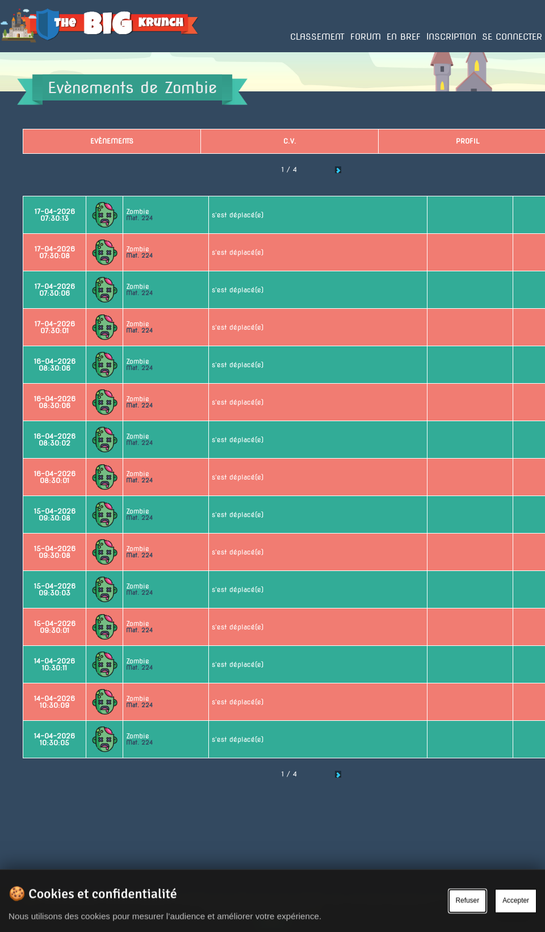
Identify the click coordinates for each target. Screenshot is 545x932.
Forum (365, 37)
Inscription (451, 37)
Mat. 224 (139, 218)
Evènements (111, 141)
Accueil (12, 51)
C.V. (289, 141)
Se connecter (512, 37)
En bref (404, 37)
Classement (317, 37)
